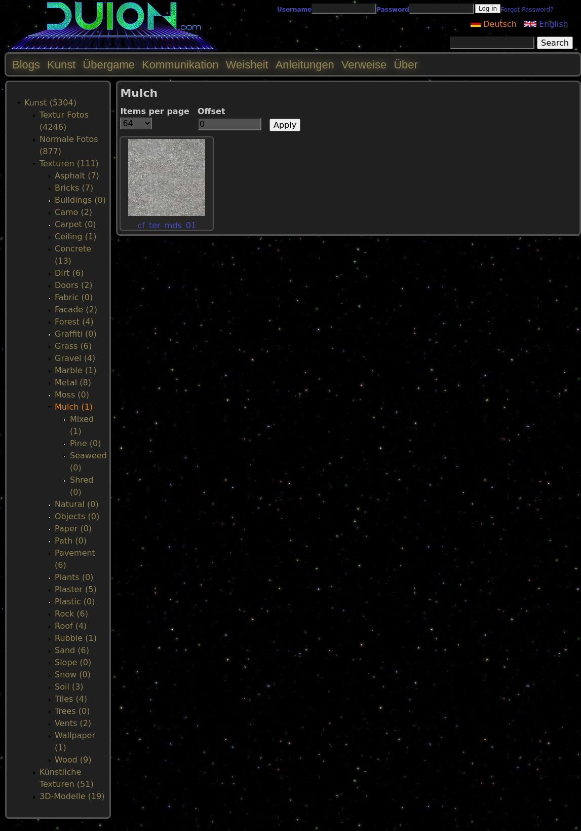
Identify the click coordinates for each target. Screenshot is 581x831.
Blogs (26, 64)
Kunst (61, 64)
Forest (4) (74, 322)
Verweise (363, 64)
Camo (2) (73, 212)
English (546, 24)
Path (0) (71, 541)
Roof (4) (71, 626)
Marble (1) (75, 370)
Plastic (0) (75, 601)
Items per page (154, 111)
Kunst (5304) (50, 102)
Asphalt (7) (77, 175)
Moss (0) (72, 395)
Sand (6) (72, 650)
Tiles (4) (71, 699)
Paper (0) (73, 528)
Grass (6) (73, 346)
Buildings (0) (80, 200)
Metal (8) (73, 382)
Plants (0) (74, 577)
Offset (211, 111)
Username (294, 9)
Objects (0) (77, 516)
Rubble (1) (76, 638)
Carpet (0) (75, 224)
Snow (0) (73, 674)
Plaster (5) (76, 589)
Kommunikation (180, 64)
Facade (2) (76, 309)
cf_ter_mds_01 (167, 225)
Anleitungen (305, 64)
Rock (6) (71, 614)
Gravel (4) (75, 358)
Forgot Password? (526, 9)
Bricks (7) (74, 188)
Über (406, 64)
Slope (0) (73, 662)
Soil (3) (69, 687)
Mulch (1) (74, 407)
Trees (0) (72, 711)
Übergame (109, 64)
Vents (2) (73, 723)
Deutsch (494, 24)
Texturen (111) (69, 163)
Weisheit (247, 64)
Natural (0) (77, 504)
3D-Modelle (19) (72, 796)
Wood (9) (73, 760)
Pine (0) (85, 443)
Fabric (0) (74, 297)
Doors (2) (74, 285)
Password (392, 9)
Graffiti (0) (76, 334)
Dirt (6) (69, 273)
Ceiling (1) (75, 236)
